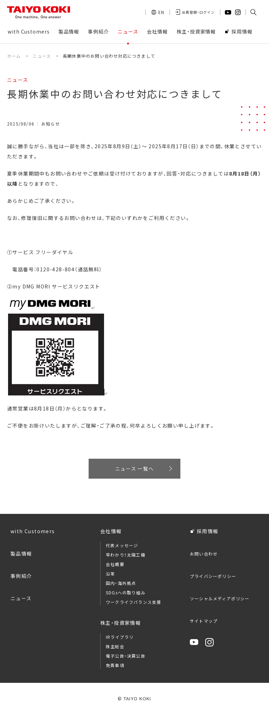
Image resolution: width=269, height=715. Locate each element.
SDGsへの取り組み (125, 593)
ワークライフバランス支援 (133, 603)
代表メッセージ (122, 546)
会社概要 (115, 565)
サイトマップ (204, 622)
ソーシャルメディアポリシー (220, 599)
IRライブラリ (119, 638)
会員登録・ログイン (198, 12)
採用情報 (208, 532)
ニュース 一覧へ (134, 468)
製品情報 (21, 554)
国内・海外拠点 (121, 584)
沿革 (110, 575)
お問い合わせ (204, 555)
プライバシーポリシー (213, 577)
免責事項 (115, 666)
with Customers (33, 532)
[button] (253, 12)
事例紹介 (21, 576)
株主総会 (115, 647)
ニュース (21, 599)
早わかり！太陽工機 (125, 556)
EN (161, 12)
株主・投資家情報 (120, 623)
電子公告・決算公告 (125, 657)
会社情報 (111, 532)
